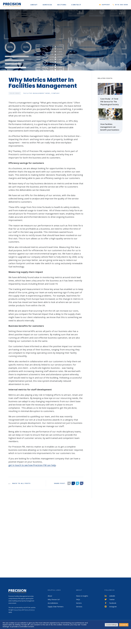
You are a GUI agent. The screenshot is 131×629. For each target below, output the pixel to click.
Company (55, 93)
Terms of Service (30, 610)
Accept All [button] (123, 625)
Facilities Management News (36, 93)
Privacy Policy (17, 610)
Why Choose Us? (54, 599)
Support (106, 5)
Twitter (110, 599)
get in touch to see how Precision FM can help (32, 467)
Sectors (79, 603)
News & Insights (82, 596)
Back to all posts (19, 483)
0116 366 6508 (121, 5)
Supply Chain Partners (55, 607)
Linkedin (110, 596)
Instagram (111, 607)
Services (79, 607)
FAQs (78, 599)
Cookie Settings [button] (111, 625)
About (50, 596)
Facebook (110, 603)
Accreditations (53, 603)
